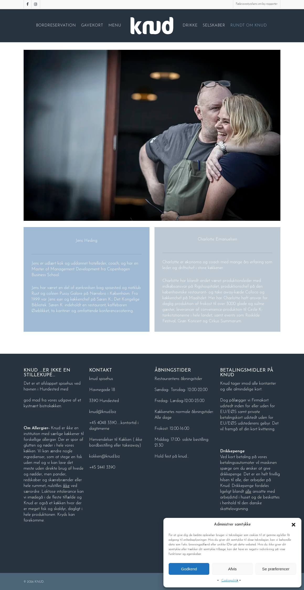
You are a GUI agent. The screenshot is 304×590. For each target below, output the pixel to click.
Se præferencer (275, 569)
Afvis (232, 569)
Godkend (189, 569)
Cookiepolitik (229, 580)
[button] (293, 524)
